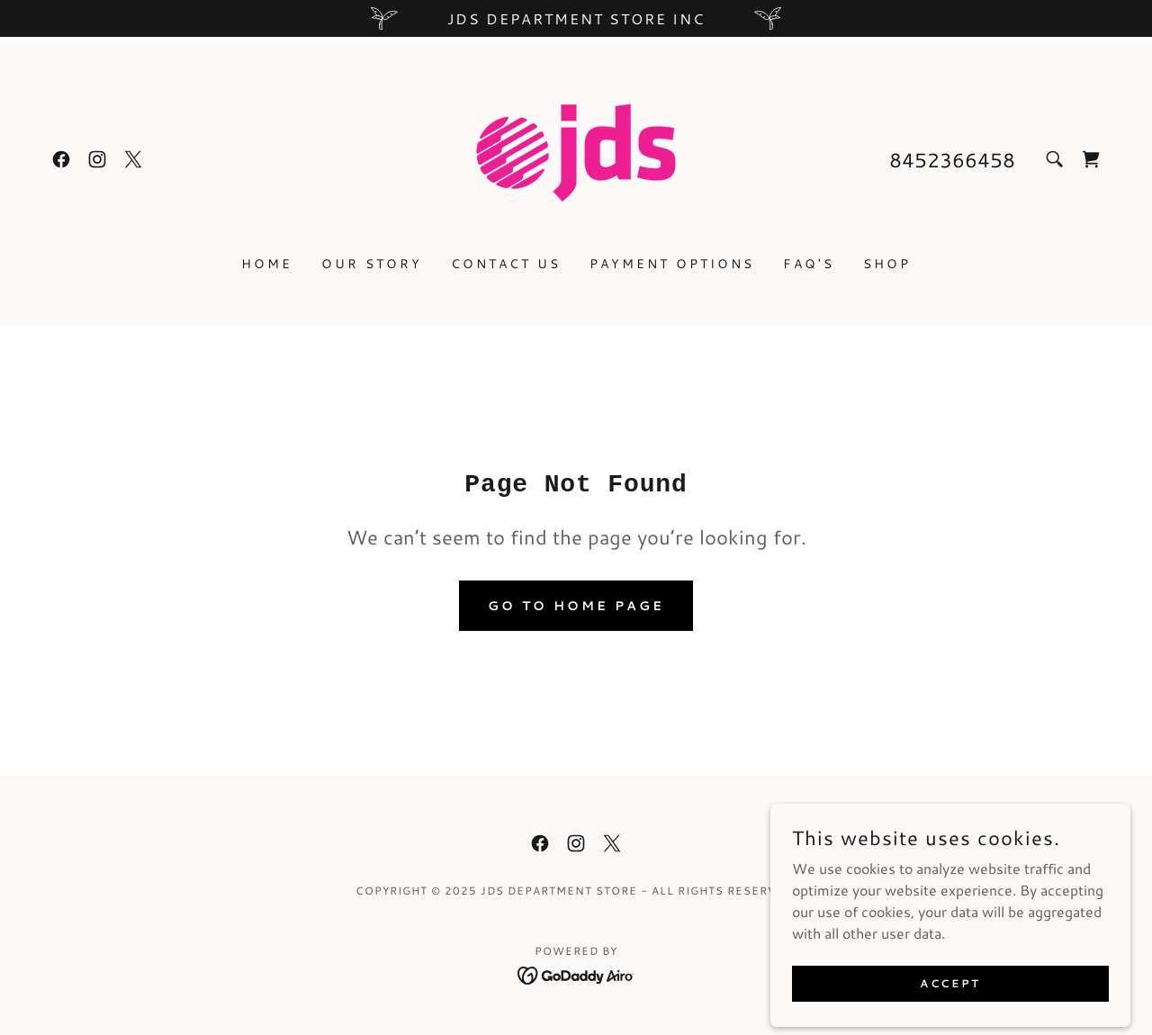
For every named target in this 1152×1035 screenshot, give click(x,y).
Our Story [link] (371, 264)
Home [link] (266, 264)
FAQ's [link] (808, 264)
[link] (61, 159)
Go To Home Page (576, 606)
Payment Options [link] (672, 264)
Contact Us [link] (506, 264)
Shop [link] (887, 264)
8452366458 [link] (952, 160)
